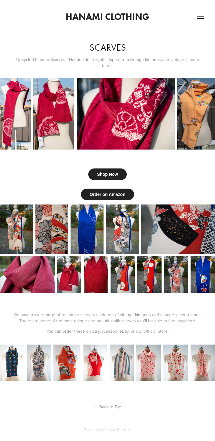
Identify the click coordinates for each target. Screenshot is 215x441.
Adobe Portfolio (118, 429)
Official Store (156, 331)
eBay (124, 331)
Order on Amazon (108, 194)
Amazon (109, 331)
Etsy (96, 331)
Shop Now (107, 174)
